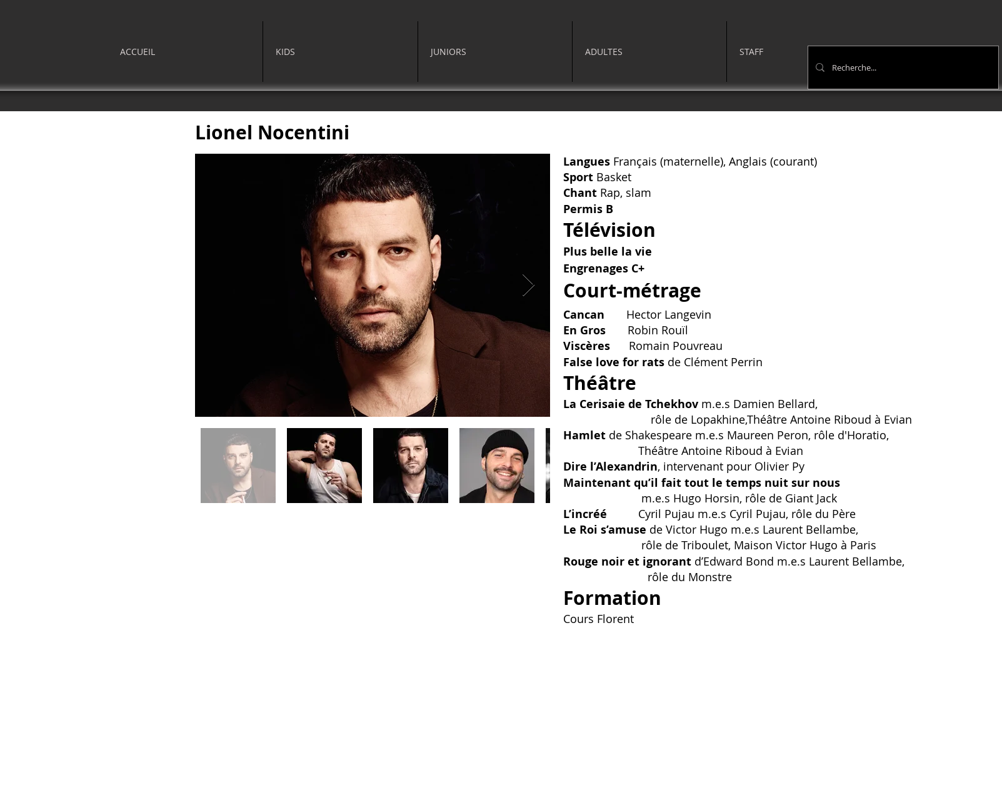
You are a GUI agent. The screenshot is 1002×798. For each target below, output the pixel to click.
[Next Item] (528, 285)
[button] (340, 51)
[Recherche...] (902, 67)
